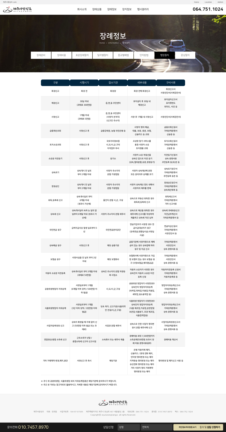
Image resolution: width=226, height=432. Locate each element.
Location (208, 2)
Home (196, 2)
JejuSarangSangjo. (110, 415)
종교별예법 (123, 55)
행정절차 (164, 55)
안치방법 (144, 55)
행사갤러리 (143, 9)
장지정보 (126, 9)
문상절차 (185, 55)
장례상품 (96, 9)
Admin (220, 2)
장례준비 (41, 55)
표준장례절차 (82, 55)
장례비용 (61, 55)
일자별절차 (102, 55)
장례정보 (111, 9)
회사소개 (81, 9)
